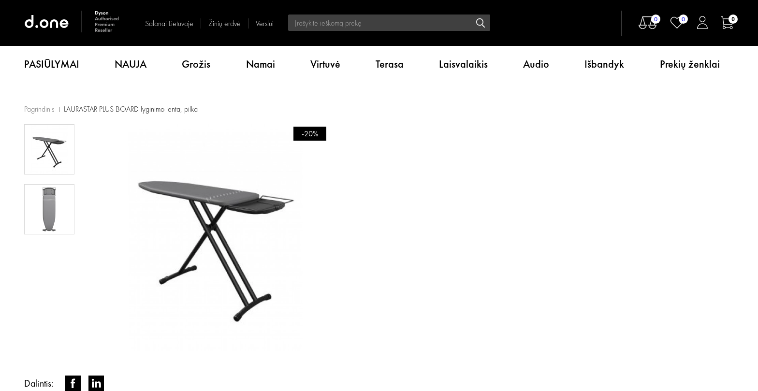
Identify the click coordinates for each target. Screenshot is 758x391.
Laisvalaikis (463, 64)
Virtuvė (325, 64)
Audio (536, 64)
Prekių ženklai (690, 64)
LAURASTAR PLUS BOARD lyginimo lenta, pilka (131, 109)
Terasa (390, 64)
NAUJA (130, 64)
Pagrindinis (39, 109)
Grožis (196, 64)
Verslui (265, 23)
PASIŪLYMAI (51, 64)
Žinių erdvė (224, 23)
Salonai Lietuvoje (169, 23)
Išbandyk (604, 64)
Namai (260, 64)
